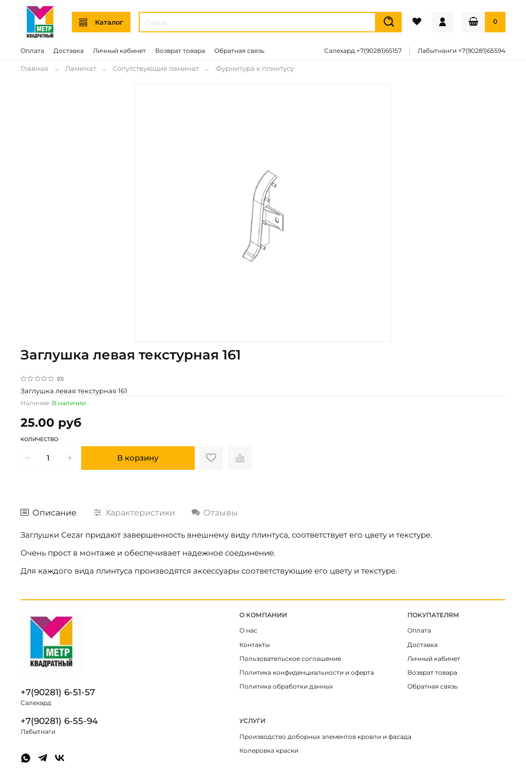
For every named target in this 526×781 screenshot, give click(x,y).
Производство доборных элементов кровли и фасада (325, 736)
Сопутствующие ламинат (155, 68)
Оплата (32, 50)
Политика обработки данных (286, 686)
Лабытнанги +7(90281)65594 (461, 50)
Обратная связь (239, 50)
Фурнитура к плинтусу (255, 68)
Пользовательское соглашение (290, 658)
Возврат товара (180, 50)
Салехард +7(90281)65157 (363, 50)
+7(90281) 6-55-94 (59, 721)
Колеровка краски (268, 750)
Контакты (254, 645)
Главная (34, 68)
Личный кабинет (119, 50)
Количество (39, 439)
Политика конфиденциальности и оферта (306, 672)
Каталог (101, 22)
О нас (248, 630)
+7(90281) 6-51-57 (58, 692)
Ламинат (80, 68)
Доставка (68, 50)
